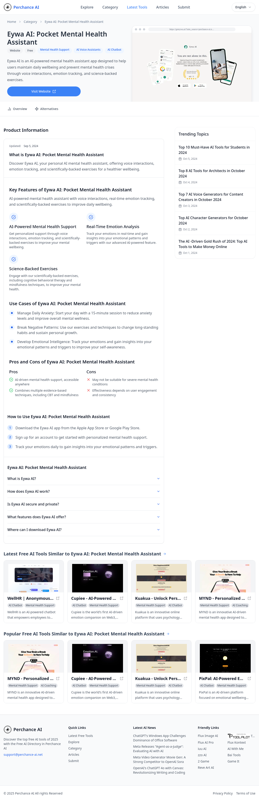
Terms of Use (245, 793)
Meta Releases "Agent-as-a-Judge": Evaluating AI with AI (158, 748)
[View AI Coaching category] (240, 605)
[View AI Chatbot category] (15, 605)
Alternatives (46, 109)
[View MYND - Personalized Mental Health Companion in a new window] (225, 578)
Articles (162, 7)
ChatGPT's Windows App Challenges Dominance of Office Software (159, 738)
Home (11, 22)
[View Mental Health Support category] (40, 605)
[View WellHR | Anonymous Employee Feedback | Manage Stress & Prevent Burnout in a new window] (33, 578)
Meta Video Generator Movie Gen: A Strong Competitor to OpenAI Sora (159, 759)
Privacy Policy (223, 793)
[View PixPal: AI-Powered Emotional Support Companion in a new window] (225, 658)
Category (110, 7)
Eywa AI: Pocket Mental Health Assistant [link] (74, 22)
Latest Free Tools (80, 736)
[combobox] (243, 7)
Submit (184, 7)
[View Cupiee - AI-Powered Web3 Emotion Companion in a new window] (97, 578)
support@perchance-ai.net (23, 754)
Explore (87, 7)
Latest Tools (137, 7)
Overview (17, 109)
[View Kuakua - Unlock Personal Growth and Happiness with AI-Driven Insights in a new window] (161, 578)
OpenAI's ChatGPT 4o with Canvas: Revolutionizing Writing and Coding (159, 770)
